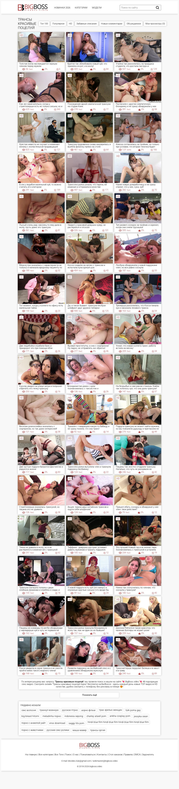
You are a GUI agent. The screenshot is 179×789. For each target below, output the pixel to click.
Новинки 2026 (62, 7)
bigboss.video (96, 766)
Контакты (102, 754)
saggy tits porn (76, 723)
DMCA (137, 754)
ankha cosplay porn (120, 716)
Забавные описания (86, 23)
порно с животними (32, 730)
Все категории (46, 754)
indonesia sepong (73, 716)
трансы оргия (97, 730)
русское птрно (70, 710)
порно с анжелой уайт (33, 723)
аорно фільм (88, 710)
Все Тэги (59, 754)
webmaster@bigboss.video (105, 761)
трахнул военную (49, 710)
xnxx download (57, 723)
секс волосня (28, 710)
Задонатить (148, 754)
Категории (81, 7)
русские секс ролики (58, 730)
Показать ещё (89, 695)
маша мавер (80, 730)
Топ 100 (44, 23)
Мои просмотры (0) (155, 23)
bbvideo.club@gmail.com (79, 761)
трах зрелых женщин (110, 710)
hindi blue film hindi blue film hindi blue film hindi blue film (118, 722)
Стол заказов (115, 754)
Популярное (58, 23)
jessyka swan (141, 716)
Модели (97, 7)
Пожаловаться (87, 754)
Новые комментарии (111, 23)
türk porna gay (133, 710)
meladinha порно (52, 716)
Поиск (68, 754)
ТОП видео (146, 684)
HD (70, 23)
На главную (31, 754)
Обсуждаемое (134, 23)
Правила (128, 754)
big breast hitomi (30, 716)
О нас (76, 754)
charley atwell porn (96, 716)
